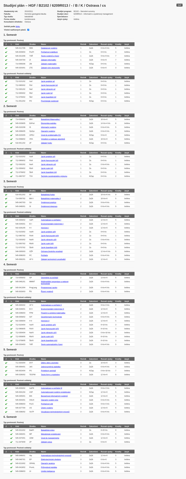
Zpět (179, 5)
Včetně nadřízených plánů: (15, 30)
